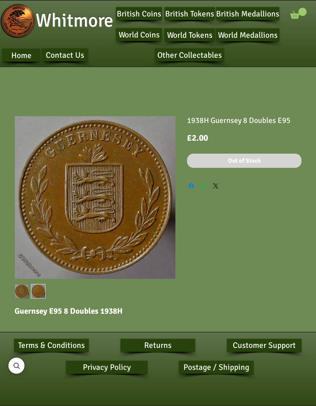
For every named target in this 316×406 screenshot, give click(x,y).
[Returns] (158, 345)
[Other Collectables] (189, 54)
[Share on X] (216, 186)
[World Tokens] (189, 34)
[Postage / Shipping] (216, 367)
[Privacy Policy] (106, 367)
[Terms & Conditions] (51, 345)
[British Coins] (139, 13)
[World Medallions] (247, 34)
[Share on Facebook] (191, 186)
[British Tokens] (189, 13)
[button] (298, 13)
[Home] (21, 55)
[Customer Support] (264, 345)
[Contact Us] (65, 54)
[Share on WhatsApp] (203, 186)
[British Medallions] (247, 13)
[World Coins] (139, 34)
